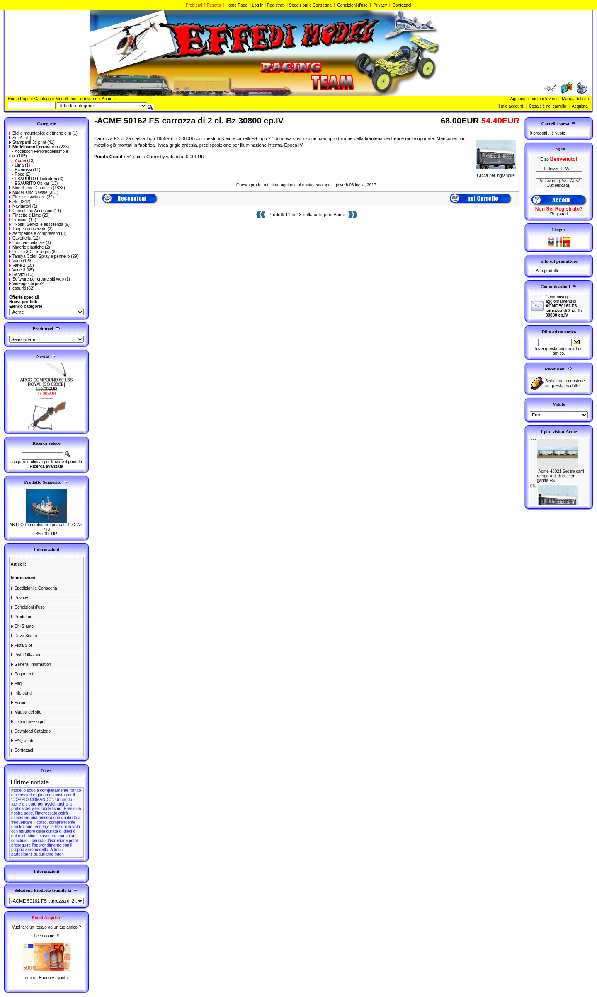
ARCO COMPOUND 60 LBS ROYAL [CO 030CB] (46, 386)
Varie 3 (17, 270)
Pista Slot (21, 645)
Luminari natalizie (27, 242)
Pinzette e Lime (25, 215)
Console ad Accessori (30, 210)
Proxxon (18, 220)
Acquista (579, 106)
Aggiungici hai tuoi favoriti (533, 99)
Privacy (380, 5)
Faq (16, 683)
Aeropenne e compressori (34, 233)
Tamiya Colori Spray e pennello (39, 256)
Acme (107, 99)
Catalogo (42, 99)
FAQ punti (21, 740)
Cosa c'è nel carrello (547, 106)
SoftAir (17, 138)
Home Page (237, 5)
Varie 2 (17, 265)
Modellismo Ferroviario (76, 99)
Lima (18, 165)
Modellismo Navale (28, 192)
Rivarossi (22, 169)
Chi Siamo (22, 626)
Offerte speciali (24, 297)
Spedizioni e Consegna (310, 5)
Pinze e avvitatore (27, 197)
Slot (14, 201)
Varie (15, 261)
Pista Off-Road (25, 655)
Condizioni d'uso (352, 5)
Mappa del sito (575, 99)
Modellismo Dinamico (30, 188)
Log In (258, 5)
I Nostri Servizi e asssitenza (36, 224)
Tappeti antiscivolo (27, 229)
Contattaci (402, 5)
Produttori (21, 617)
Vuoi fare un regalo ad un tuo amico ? (46, 927)
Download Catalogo (30, 731)
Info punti (21, 693)
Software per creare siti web (36, 279)
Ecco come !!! (46, 936)
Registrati (275, 5)
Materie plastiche (26, 247)
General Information (30, 664)
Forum (18, 702)
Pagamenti (22, 674)
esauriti (17, 288)
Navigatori (20, 206)
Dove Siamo (23, 636)
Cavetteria (20, 238)
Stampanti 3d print (27, 142)
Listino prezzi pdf (28, 721)
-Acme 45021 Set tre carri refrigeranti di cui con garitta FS (560, 480)
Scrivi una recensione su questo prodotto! (565, 383)
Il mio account (510, 106)
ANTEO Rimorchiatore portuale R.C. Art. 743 (47, 527)
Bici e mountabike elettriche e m (40, 133)
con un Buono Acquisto (46, 977)
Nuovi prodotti (23, 302)
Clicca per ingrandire (496, 173)
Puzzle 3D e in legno (30, 251)
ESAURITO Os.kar (30, 183)
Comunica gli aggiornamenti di (564, 306)
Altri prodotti (547, 271)
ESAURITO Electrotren (34, 179)
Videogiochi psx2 (26, 283)
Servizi (17, 274)
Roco (18, 174)
